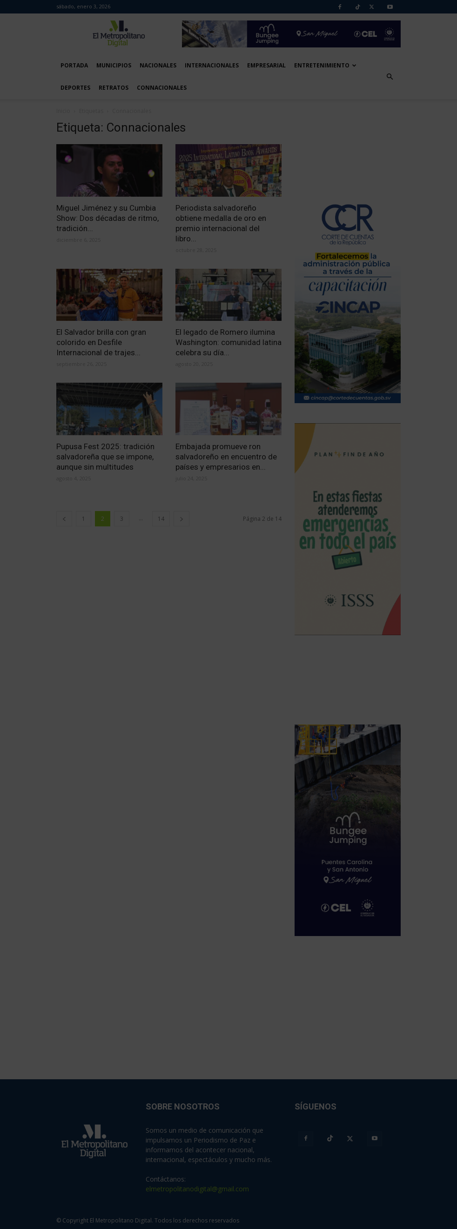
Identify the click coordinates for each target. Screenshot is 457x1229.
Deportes (75, 88)
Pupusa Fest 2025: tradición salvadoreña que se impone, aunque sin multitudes (105, 457)
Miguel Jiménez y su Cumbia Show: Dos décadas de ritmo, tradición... (107, 218)
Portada (74, 65)
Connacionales (162, 88)
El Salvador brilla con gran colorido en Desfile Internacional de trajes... (101, 342)
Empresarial (266, 65)
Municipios (113, 65)
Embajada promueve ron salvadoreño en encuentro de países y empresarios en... (226, 457)
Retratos (113, 88)
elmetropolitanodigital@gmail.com (197, 1188)
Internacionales (212, 65)
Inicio (63, 111)
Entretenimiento (325, 65)
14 (161, 519)
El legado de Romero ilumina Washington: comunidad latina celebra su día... (228, 342)
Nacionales (158, 65)
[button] (389, 77)
